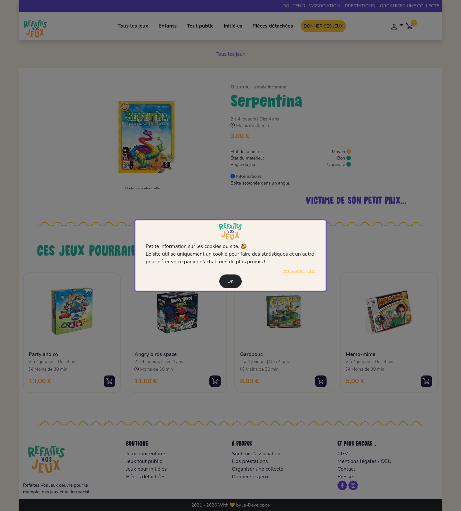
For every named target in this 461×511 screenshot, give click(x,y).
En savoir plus (299, 270)
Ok (230, 281)
